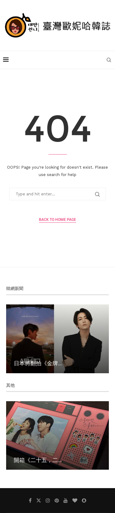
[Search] (109, 60)
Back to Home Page (57, 219)
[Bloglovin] (74, 500)
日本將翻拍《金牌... (38, 363)
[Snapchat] (84, 500)
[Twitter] (38, 500)
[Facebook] (30, 500)
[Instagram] (48, 500)
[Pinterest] (57, 500)
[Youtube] (65, 500)
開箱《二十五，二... (38, 460)
